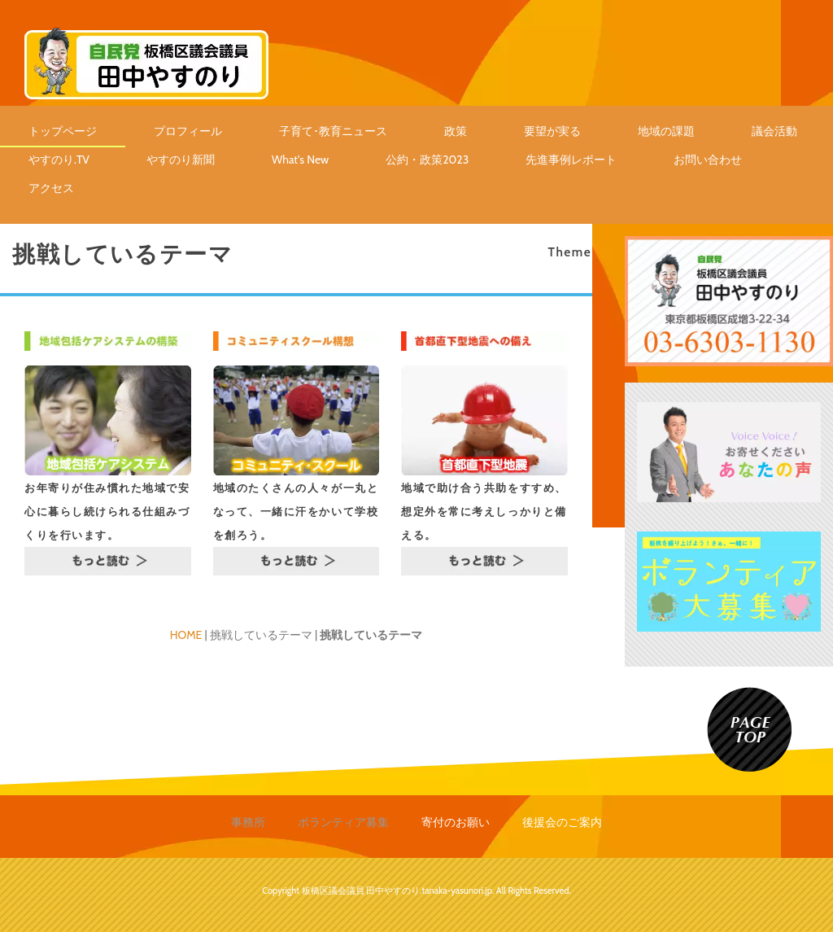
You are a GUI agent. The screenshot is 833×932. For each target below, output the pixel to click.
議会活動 (774, 131)
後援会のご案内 (562, 822)
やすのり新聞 (180, 159)
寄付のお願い (455, 822)
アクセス (51, 188)
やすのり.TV (58, 159)
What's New (300, 159)
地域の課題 (666, 131)
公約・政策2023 (427, 159)
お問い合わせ (708, 159)
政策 (455, 131)
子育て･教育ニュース (333, 131)
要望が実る (552, 131)
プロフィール (188, 131)
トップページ (62, 131)
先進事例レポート (571, 159)
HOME (186, 635)
